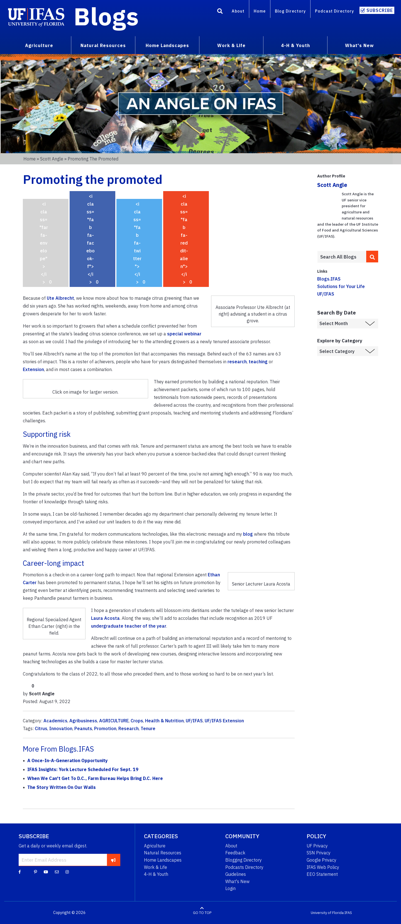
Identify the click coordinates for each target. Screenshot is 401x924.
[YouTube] (46, 871)
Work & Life (155, 867)
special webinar (184, 334)
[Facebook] (20, 871)
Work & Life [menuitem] (231, 45)
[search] (372, 256)
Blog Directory (290, 11)
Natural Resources (162, 852)
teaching (258, 361)
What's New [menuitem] (359, 45)
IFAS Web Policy (323, 867)
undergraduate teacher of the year (128, 626)
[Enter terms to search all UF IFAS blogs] (341, 257)
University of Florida (327, 912)
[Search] (220, 12)
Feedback (235, 852)
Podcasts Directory (244, 867)
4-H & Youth (156, 874)
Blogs (106, 16)
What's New (237, 881)
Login (230, 888)
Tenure (148, 728)
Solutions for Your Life (341, 286)
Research (128, 728)
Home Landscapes (163, 860)
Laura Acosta (105, 618)
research (237, 361)
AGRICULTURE (114, 720)
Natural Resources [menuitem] (103, 45)
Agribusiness (83, 720)
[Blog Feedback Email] (57, 871)
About (238, 11)
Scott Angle (51, 159)
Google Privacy (321, 860)
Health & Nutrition (164, 720)
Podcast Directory (334, 11)
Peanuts (83, 728)
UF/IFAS (194, 720)
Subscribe (379, 10)
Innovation (60, 728)
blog (248, 534)
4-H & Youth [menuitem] (295, 45)
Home (260, 11)
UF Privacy (317, 846)
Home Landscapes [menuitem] (167, 45)
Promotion (105, 728)
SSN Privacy (319, 852)
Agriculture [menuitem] (39, 45)
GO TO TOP (202, 912)
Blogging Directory (243, 860)
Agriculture (154, 846)
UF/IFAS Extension (224, 720)
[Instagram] (67, 871)
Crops (137, 720)
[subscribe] (113, 860)
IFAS (348, 912)
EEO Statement (322, 874)
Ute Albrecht (60, 298)
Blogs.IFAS (329, 279)
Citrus (41, 728)
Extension (33, 369)
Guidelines (235, 874)
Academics (55, 720)
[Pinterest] (35, 871)
